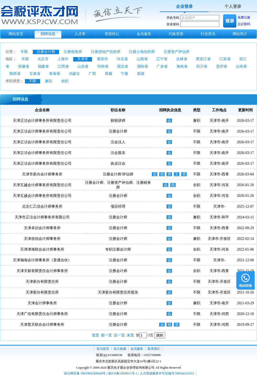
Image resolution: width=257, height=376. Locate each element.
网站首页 (16, 34)
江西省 (63, 66)
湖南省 (142, 66)
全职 (64, 81)
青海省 (54, 74)
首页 (95, 335)
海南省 (182, 66)
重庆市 (102, 59)
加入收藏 (120, 349)
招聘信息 (48, 34)
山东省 (82, 66)
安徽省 (23, 66)
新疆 (140, 74)
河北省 (122, 59)
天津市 (82, 59)
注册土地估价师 (142, 52)
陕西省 (14, 74)
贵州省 (221, 66)
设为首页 (103, 349)
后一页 (119, 335)
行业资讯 (208, 34)
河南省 (102, 66)
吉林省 (181, 59)
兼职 (48, 81)
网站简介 (240, 34)
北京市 (43, 59)
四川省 (201, 66)
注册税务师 (73, 52)
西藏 (108, 74)
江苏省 (225, 59)
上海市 (62, 59)
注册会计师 (46, 52)
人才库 (79, 34)
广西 (92, 74)
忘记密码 (244, 24)
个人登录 (232, 6)
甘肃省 (34, 74)
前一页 (106, 335)
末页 (130, 335)
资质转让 (112, 34)
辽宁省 (161, 59)
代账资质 (176, 34)
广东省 (162, 66)
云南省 (241, 66)
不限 (24, 52)
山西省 (142, 59)
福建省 (43, 66)
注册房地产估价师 (105, 52)
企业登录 (184, 6)
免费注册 (244, 17)
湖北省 (122, 66)
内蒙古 (74, 74)
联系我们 (154, 349)
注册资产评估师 (176, 52)
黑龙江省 (203, 59)
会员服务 (144, 34)
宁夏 (124, 74)
